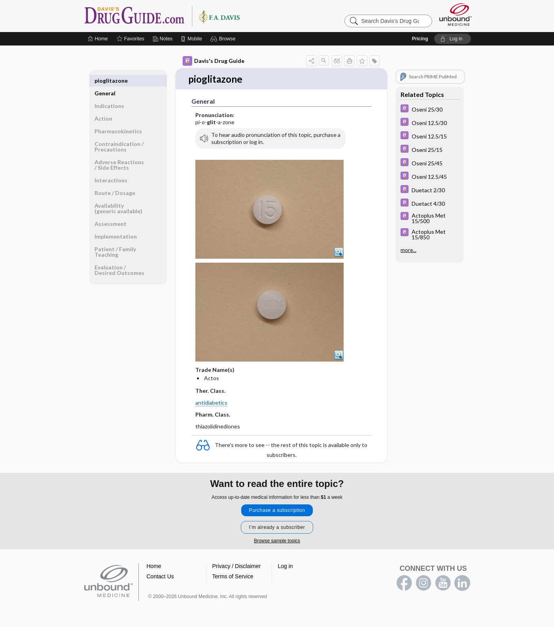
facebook (404, 583)
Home (154, 566)
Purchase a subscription (277, 510)
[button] (224, 38)
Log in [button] (285, 566)
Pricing (420, 39)
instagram (423, 583)
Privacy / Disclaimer (236, 566)
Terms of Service (232, 577)
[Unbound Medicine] (455, 14)
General (105, 80)
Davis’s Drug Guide (182, 16)
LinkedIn (462, 583)
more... (408, 250)
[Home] (98, 38)
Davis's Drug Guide (213, 61)
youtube (443, 583)
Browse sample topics (277, 541)
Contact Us (160, 577)
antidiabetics (211, 403)
